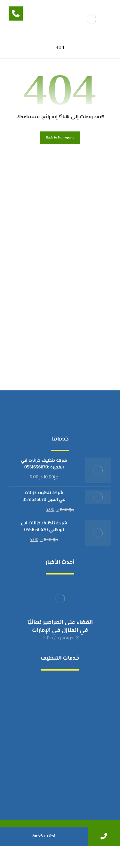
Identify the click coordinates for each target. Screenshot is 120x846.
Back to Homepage (60, 137)
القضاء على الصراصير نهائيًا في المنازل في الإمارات (59, 626)
